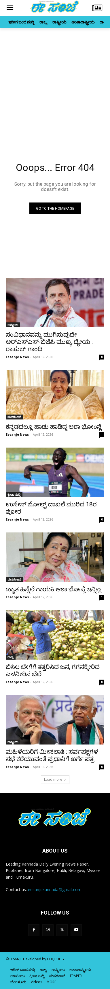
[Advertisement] (55, 86)
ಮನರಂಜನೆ (14, 417)
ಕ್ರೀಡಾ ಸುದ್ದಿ (14, 494)
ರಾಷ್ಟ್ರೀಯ (12, 325)
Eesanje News (17, 357)
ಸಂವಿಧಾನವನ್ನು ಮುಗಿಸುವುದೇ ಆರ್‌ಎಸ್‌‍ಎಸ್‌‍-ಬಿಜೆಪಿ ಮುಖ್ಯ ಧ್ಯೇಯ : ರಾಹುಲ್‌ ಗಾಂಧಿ (49, 342)
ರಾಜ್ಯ (10, 657)
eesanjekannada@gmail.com (54, 889)
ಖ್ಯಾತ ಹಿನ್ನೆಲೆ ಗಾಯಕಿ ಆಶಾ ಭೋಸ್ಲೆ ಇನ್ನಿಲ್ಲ (53, 589)
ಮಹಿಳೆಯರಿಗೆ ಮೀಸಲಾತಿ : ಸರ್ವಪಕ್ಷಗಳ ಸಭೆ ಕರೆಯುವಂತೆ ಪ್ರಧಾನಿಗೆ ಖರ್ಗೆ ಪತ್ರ (52, 755)
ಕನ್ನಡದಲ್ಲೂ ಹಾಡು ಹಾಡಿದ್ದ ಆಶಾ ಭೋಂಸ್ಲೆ (54, 426)
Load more (55, 779)
